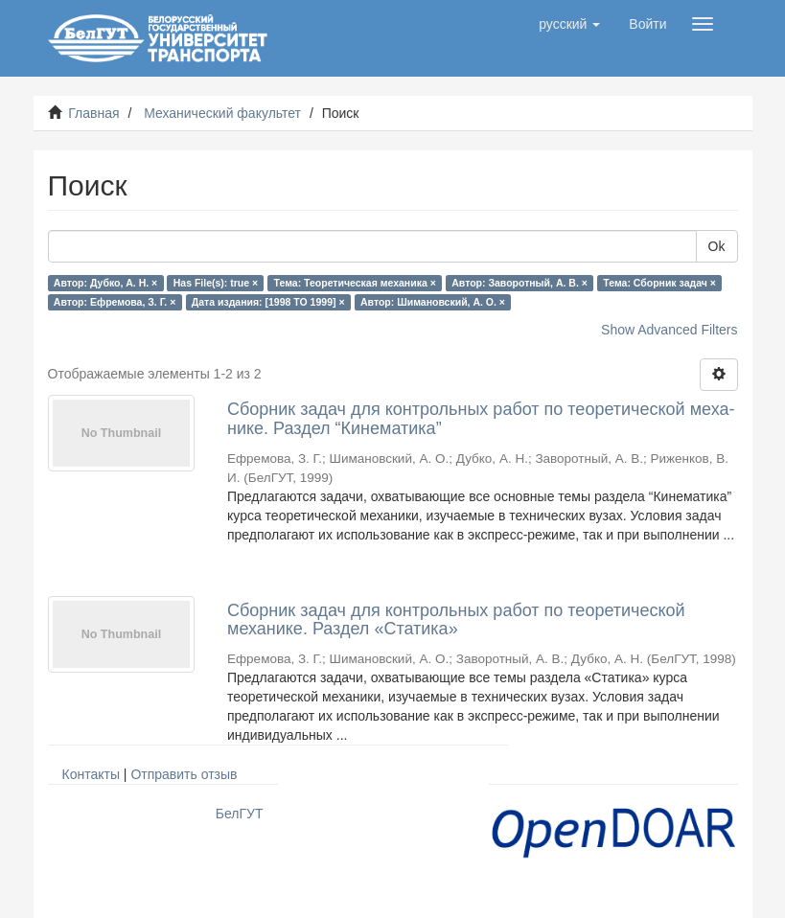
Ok (717, 246)
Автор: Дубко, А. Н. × (105, 282)
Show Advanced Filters (669, 329)
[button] (569, 24)
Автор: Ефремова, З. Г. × (115, 302)
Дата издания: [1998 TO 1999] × (268, 302)
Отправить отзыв (183, 774)
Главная (93, 113)
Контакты (91, 774)
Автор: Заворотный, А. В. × (519, 282)
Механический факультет (222, 113)
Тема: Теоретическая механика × (355, 282)
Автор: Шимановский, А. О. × (432, 302)
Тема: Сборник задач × (659, 282)
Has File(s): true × (215, 282)
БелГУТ (240, 813)
